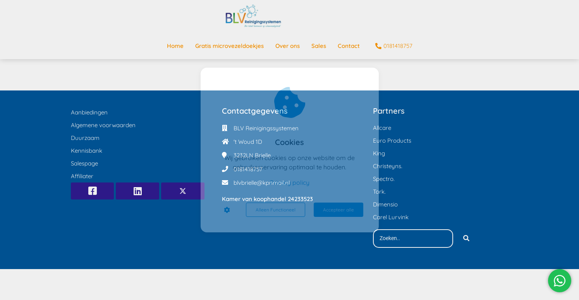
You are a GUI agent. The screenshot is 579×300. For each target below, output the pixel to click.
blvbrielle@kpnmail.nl (262, 182)
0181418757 (248, 169)
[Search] (466, 238)
